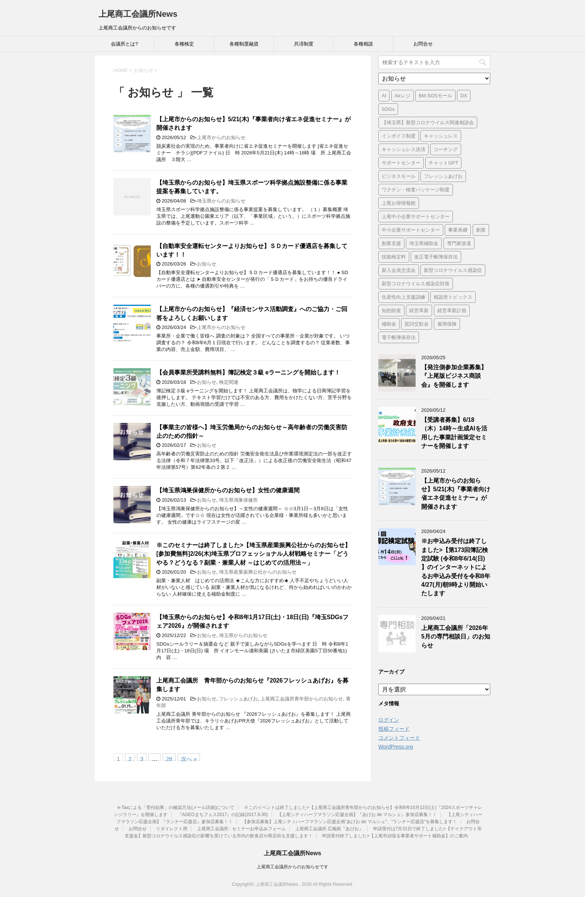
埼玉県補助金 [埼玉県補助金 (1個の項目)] (423, 243)
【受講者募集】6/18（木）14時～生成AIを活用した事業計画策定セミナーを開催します (454, 433)
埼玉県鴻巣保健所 (238, 500)
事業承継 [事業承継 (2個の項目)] (457, 230)
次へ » (189, 758)
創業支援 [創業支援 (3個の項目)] (391, 243)
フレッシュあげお (238, 699)
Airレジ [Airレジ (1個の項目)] (402, 95)
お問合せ (423, 44)
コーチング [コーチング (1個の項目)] (446, 149)
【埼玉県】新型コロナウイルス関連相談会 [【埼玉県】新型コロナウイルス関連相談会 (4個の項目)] (428, 122)
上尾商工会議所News (137, 14)
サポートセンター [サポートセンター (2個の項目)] (401, 163)
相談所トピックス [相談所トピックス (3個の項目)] (453, 297)
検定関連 (228, 382)
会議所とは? (124, 44)
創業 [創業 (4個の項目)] (481, 230)
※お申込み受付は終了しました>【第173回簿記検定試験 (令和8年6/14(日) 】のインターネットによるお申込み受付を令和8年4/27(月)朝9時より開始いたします (455, 567)
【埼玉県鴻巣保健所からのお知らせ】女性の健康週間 (228, 490)
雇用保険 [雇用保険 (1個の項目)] (447, 324)
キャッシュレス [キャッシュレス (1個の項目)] (441, 136)
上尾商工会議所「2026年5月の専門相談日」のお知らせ (455, 637)
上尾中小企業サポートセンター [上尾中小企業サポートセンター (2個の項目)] (416, 216)
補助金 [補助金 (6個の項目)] (389, 324)
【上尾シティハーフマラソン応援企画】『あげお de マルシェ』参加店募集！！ (357, 814)
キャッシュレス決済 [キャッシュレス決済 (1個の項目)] (403, 149)
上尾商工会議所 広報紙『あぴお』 (329, 828)
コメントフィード (399, 738)
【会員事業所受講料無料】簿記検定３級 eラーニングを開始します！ (248, 372)
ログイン (388, 720)
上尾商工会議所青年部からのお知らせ (301, 699)
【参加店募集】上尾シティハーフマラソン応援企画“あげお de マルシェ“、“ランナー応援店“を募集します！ (349, 821)
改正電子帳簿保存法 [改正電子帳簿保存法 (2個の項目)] (436, 257)
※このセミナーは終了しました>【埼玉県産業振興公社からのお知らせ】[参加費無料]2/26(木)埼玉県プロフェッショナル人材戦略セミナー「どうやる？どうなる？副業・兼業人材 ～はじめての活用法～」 (253, 554)
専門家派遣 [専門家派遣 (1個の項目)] (459, 243)
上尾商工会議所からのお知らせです (292, 866)
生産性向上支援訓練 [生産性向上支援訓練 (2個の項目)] (403, 297)
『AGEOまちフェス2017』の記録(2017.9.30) (222, 814)
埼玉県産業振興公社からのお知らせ (258, 572)
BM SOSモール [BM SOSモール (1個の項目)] (435, 95)
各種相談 (363, 44)
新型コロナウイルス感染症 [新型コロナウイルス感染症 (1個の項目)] (453, 270)
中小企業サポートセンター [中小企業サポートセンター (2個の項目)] (411, 230)
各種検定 (184, 44)
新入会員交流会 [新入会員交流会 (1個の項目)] (399, 270)
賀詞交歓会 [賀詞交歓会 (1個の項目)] (416, 324)
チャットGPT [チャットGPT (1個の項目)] (443, 163)
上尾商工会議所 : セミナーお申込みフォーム (241, 828)
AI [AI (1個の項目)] (384, 95)
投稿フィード (394, 729)
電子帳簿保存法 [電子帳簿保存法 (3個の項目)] (399, 337)
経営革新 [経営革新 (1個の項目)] (419, 310)
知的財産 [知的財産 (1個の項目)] (391, 310)
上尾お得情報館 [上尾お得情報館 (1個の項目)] (399, 203)
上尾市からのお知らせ (221, 137)
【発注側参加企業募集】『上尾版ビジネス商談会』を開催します (454, 376)
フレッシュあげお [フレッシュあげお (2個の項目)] (443, 176)
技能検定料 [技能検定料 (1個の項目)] (394, 257)
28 (169, 758)
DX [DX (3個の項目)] (463, 95)
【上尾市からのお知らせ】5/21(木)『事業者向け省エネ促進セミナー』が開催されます (455, 493)
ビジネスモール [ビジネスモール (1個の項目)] (399, 176)
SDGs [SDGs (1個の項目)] (388, 109)
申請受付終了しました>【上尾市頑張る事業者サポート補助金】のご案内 (395, 835)
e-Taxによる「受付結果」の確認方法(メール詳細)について (176, 807)
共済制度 (303, 44)
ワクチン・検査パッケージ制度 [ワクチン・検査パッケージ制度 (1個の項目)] (416, 189)
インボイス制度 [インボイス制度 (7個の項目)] (399, 136)
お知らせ (206, 264)
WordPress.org (395, 747)
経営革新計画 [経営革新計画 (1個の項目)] (451, 310)
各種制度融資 (244, 44)
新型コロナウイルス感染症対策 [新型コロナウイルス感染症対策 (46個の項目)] (416, 283)
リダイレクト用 (171, 828)
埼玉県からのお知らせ (221, 201)
